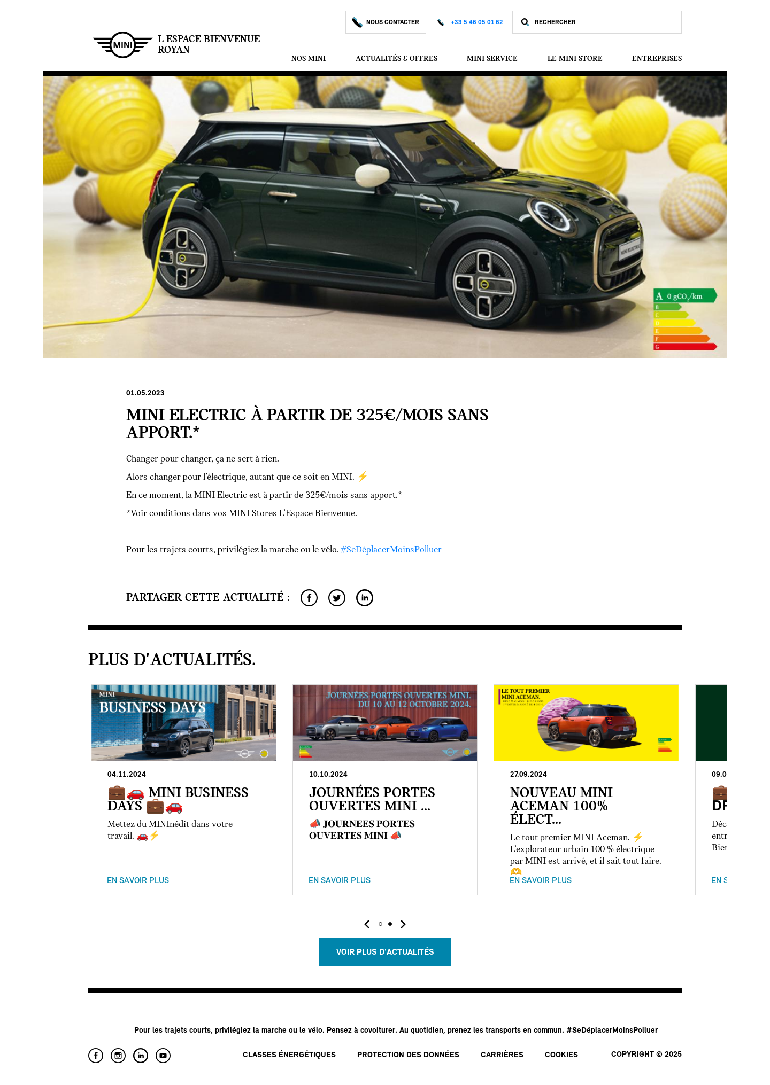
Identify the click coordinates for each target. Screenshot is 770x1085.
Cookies (561, 1055)
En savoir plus (138, 881)
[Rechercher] (605, 22)
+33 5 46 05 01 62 (477, 22)
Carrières (502, 1055)
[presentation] (367, 924)
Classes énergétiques (289, 1055)
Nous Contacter (386, 22)
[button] (380, 923)
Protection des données (408, 1055)
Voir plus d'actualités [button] (385, 952)
